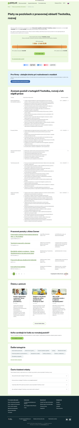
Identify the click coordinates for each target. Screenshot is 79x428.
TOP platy (10, 412)
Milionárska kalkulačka (13, 408)
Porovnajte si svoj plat (17, 338)
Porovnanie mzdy (42, 3)
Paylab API (42, 408)
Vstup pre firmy (58, 3)
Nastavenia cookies (53, 418)
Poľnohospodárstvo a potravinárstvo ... (20, 353)
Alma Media (43, 424)
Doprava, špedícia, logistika (43, 350)
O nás (25, 407)
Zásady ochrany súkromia (38, 418)
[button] (68, 3)
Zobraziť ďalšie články (39, 323)
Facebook (58, 404)
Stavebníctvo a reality (35, 353)
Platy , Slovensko (19, 6)
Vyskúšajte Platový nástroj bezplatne (20, 81)
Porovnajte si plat (39, 53)
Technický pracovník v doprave (20, 243)
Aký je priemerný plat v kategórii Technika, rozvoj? (22, 375)
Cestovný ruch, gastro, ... (30, 350)
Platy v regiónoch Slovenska (14, 404)
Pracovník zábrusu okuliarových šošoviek (23, 260)
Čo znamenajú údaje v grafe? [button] (18, 59)
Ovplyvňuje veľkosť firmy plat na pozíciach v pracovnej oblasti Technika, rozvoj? (28, 384)
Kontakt (58, 402)
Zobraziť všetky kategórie (16, 359)
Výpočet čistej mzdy (32, 3)
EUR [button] (64, 3)
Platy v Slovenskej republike (14, 402)
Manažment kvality (62, 350)
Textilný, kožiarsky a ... (47, 353)
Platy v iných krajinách (12, 406)
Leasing (53, 350)
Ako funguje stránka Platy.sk (30, 405)
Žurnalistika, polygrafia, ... (17, 356)
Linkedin (58, 406)
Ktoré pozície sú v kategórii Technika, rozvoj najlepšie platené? (24, 380)
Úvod (9, 6)
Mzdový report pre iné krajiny (46, 404)
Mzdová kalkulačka (12, 410)
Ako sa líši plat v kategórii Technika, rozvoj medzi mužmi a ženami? (25, 389)
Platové (59, 408)
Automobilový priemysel (17, 350)
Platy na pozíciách (22, 3)
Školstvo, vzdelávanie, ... (60, 353)
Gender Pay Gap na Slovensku (46, 402)
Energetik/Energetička (18, 267)
